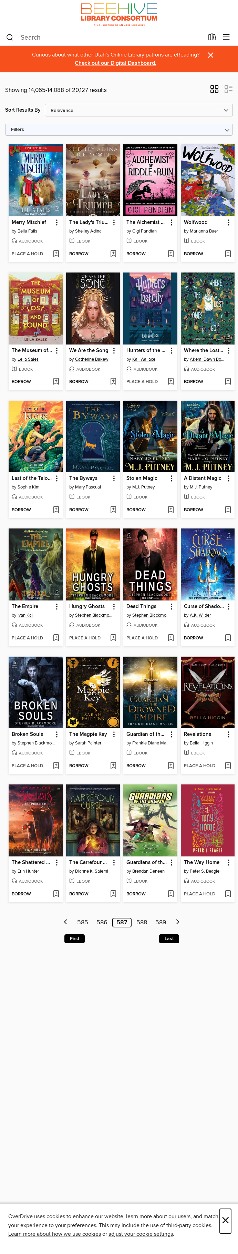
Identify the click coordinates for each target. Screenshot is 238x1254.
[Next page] (177, 922)
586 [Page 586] (101, 922)
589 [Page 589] (160, 922)
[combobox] (105, 37)
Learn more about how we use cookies (54, 1234)
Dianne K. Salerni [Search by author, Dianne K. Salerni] (91, 871)
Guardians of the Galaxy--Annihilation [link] (147, 863)
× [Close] (225, 1221)
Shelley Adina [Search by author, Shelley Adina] (88, 231)
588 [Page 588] (141, 922)
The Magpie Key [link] (88, 734)
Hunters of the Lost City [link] (147, 351)
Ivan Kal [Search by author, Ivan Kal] (25, 615)
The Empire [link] (25, 607)
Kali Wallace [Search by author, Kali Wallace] (143, 359)
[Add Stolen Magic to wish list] (170, 510)
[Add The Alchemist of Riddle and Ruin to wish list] (170, 254)
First (74, 939)
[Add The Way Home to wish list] (228, 894)
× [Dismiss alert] (210, 55)
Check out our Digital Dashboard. (115, 63)
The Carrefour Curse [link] (90, 863)
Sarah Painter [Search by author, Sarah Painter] (88, 743)
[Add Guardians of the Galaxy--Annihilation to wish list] (170, 894)
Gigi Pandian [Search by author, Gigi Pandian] (144, 231)
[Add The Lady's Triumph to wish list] (113, 254)
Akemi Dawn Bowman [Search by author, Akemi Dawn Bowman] (209, 359)
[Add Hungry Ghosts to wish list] (113, 638)
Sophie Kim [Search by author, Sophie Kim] (29, 487)
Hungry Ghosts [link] (87, 607)
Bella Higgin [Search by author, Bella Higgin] (201, 743)
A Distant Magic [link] (202, 478)
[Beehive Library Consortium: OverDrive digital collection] (119, 14)
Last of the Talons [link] (32, 478)
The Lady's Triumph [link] (90, 222)
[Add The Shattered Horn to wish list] (56, 894)
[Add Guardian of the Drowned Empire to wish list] (170, 766)
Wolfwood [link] (196, 222)
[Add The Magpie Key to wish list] (113, 766)
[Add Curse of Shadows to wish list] (228, 638)
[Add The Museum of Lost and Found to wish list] (56, 382)
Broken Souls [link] (27, 734)
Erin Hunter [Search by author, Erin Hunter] (28, 871)
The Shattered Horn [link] (32, 863)
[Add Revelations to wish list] (228, 766)
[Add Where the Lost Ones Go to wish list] (228, 382)
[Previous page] (65, 922)
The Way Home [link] (201, 863)
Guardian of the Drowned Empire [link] (147, 734)
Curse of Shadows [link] (204, 607)
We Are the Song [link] (88, 351)
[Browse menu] (226, 37)
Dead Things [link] (141, 607)
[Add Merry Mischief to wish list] (56, 254)
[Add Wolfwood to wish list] (228, 254)
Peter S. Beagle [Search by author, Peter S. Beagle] (204, 871)
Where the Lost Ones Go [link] (204, 351)
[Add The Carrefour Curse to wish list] (113, 894)
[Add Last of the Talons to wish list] (56, 510)
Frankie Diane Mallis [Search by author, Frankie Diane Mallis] (151, 743)
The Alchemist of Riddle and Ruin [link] (147, 222)
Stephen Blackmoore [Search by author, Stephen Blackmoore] (94, 615)
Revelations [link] (197, 734)
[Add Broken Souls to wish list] (56, 766)
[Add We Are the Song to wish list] (113, 382)
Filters (17, 130)
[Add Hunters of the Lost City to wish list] (170, 382)
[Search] (9, 37)
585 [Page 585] (82, 922)
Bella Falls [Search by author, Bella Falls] (27, 231)
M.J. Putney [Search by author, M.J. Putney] (143, 487)
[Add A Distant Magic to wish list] (228, 510)
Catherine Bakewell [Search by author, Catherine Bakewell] (94, 359)
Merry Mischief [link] (29, 222)
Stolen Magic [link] (141, 478)
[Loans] (212, 38)
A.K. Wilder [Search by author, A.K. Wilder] (200, 615)
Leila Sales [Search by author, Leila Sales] (28, 359)
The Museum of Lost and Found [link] (32, 351)
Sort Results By (23, 110)
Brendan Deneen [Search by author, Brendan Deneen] (148, 871)
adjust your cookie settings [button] (140, 1234)
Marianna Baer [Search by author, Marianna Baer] (204, 231)
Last (169, 939)
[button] (214, 91)
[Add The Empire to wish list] (56, 638)
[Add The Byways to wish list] (113, 510)
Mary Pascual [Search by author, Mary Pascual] (88, 487)
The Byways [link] (83, 478)
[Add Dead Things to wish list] (170, 638)
